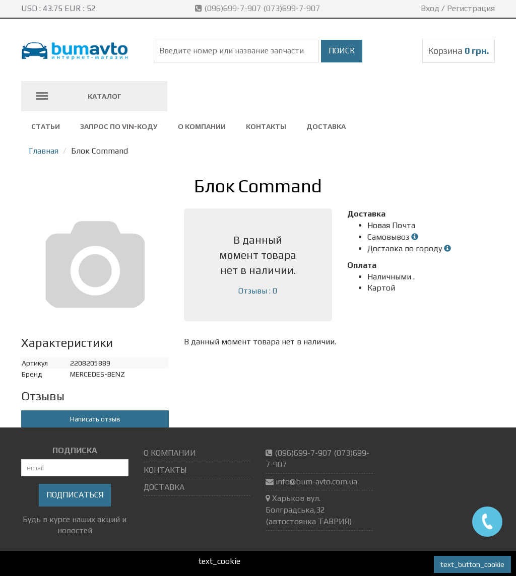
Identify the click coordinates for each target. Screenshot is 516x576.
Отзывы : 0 (257, 291)
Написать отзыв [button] (95, 419)
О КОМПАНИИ (202, 126)
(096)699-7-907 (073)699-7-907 (258, 8)
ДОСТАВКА (326, 126)
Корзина (458, 50)
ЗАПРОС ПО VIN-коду (119, 126)
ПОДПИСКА (74, 450)
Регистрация (471, 8)
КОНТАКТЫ (266, 126)
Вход (430, 8)
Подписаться (74, 494)
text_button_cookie (472, 564)
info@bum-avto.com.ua (316, 481)
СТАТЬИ (45, 126)
